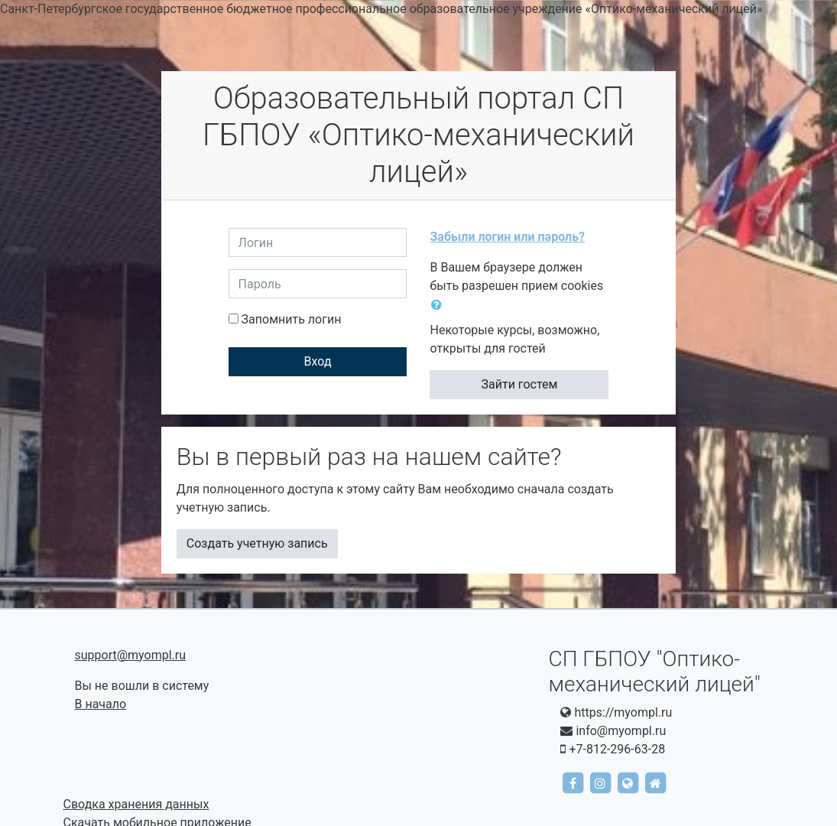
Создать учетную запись (257, 543)
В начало (101, 704)
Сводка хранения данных (136, 804)
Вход (318, 361)
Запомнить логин (292, 319)
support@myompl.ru (131, 655)
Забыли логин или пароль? (507, 236)
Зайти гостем (520, 384)
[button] (439, 305)
